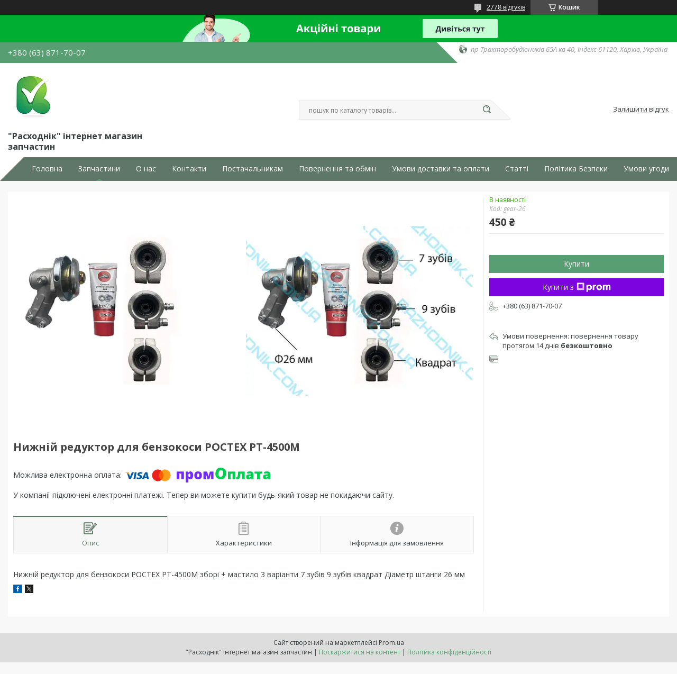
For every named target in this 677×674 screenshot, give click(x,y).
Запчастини (99, 168)
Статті (516, 168)
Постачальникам (252, 168)
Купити (576, 264)
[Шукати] (486, 110)
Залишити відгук (641, 109)
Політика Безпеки (576, 168)
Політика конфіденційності (449, 652)
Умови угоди (646, 168)
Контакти (189, 168)
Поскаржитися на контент (359, 652)
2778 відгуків (506, 7)
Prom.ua (391, 642)
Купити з (577, 287)
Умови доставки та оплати (440, 168)
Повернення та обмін (337, 168)
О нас (146, 168)
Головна (47, 168)
